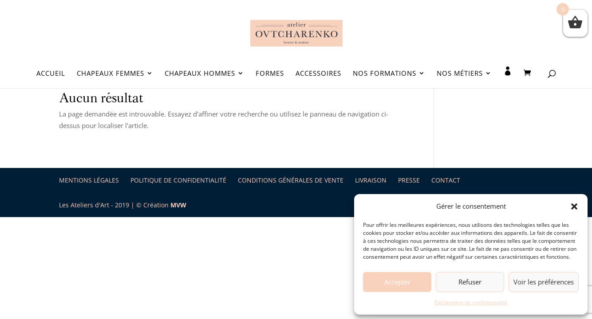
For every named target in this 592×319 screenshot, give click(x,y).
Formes (270, 74)
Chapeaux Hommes (200, 74)
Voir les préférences (543, 281)
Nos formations (384, 74)
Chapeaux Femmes (110, 74)
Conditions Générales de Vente (290, 180)
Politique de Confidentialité (178, 180)
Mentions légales (89, 180)
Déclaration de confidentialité (470, 302)
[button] (574, 206)
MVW (178, 205)
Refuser (469, 281)
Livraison (371, 180)
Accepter (397, 281)
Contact (445, 180)
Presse (409, 180)
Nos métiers (460, 74)
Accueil (50, 74)
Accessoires (318, 74)
